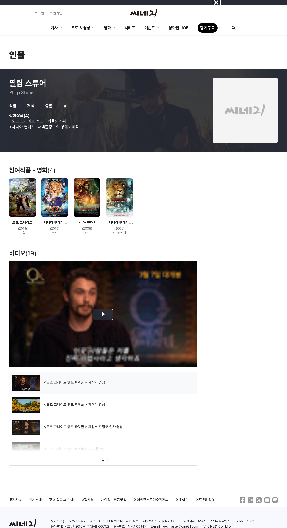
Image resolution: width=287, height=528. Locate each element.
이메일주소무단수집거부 (151, 500)
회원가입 (56, 13)
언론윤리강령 (205, 500)
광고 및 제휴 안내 (61, 500)
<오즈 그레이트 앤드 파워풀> (33, 121)
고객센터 (87, 500)
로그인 (39, 13)
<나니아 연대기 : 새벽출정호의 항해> (40, 126)
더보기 (103, 460)
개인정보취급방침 (113, 500)
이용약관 (182, 500)
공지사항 (15, 500)
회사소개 (35, 500)
